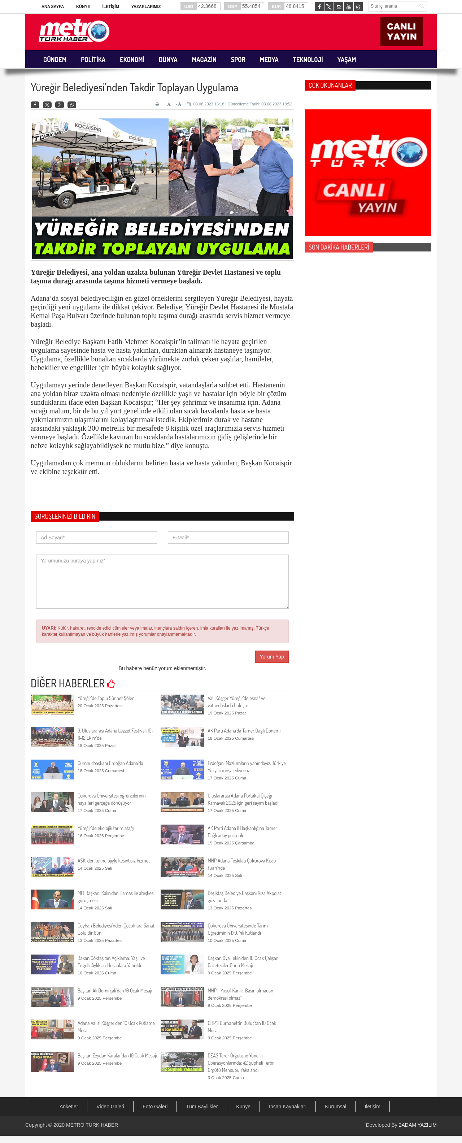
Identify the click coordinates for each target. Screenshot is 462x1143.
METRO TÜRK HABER (92, 1125)
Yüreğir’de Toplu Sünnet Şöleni (106, 698)
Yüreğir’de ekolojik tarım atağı (106, 828)
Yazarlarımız (146, 6)
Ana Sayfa (53, 6)
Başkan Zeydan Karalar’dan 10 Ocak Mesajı (117, 1055)
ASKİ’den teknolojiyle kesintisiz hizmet (114, 860)
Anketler (69, 1106)
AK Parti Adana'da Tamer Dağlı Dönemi (244, 730)
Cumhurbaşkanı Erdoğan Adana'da (110, 763)
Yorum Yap (272, 657)
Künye (83, 6)
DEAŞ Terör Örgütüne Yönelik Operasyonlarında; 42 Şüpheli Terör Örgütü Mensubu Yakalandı (241, 1062)
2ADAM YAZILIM (418, 1125)
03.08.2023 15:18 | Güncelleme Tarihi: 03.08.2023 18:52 (239, 104)
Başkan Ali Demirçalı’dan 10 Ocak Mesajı (115, 990)
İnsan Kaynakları (287, 1106)
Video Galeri (110, 1106)
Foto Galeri (155, 1106)
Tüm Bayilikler (202, 1106)
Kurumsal (335, 1106)
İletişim (110, 6)
